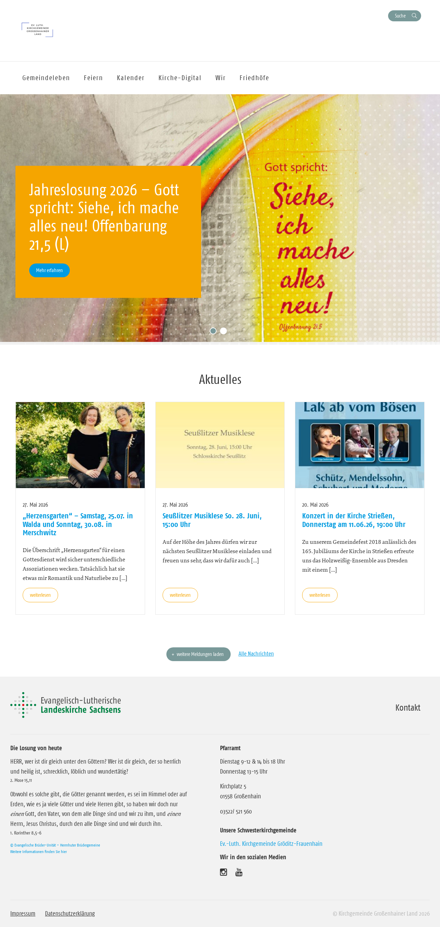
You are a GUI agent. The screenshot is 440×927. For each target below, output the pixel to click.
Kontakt (407, 707)
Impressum (22, 913)
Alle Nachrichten (256, 653)
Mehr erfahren (49, 270)
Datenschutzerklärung (70, 913)
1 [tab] (215, 332)
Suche (400, 15)
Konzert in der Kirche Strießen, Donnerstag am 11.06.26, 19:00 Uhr (353, 519)
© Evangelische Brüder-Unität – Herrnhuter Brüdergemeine (55, 845)
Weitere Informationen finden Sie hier (38, 851)
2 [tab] (225, 332)
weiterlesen (40, 595)
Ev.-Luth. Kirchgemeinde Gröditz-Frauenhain (271, 844)
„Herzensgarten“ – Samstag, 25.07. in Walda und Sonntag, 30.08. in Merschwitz (78, 524)
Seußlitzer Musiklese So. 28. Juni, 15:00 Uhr (212, 519)
